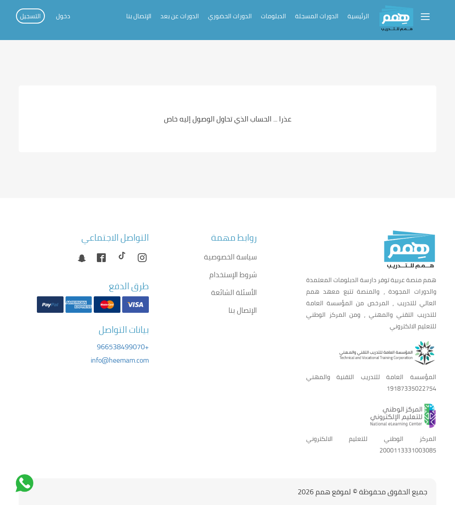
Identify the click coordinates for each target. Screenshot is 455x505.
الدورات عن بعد (179, 16)
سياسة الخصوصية (230, 256)
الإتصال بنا (139, 16)
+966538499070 (123, 346)
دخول (63, 16)
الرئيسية (358, 16)
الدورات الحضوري (230, 16)
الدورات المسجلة (317, 16)
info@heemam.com (120, 360)
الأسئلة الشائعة (234, 292)
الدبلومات (273, 16)
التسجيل (30, 16)
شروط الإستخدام (233, 274)
